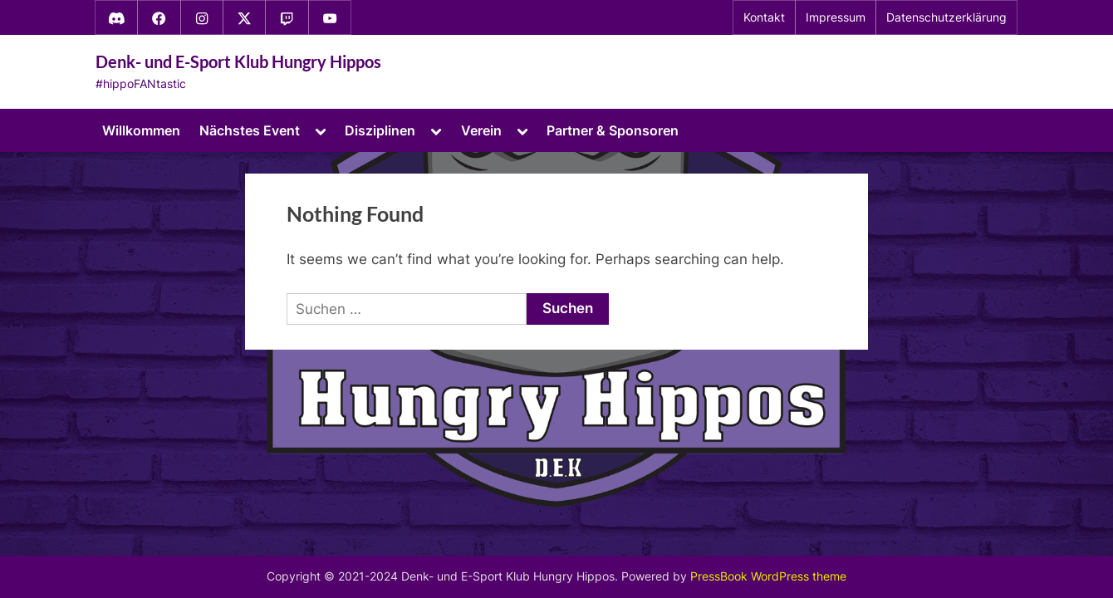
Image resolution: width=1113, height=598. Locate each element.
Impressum (835, 17)
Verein (481, 130)
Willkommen (141, 130)
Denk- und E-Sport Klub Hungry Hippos (238, 61)
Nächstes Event (249, 130)
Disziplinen (380, 130)
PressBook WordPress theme (768, 576)
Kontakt (764, 17)
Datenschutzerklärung (946, 17)
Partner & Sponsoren (613, 130)
